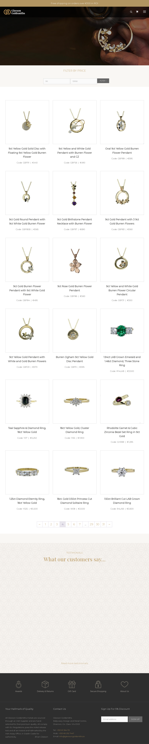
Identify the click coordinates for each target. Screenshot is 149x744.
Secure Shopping (98, 686)
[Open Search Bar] (131, 12)
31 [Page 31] (103, 524)
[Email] (114, 719)
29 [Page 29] (91, 524)
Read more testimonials (74, 663)
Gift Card (72, 686)
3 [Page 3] (57, 524)
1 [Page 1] (45, 524)
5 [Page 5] (68, 524)
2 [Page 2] (51, 524)
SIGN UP (135, 719)
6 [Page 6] (74, 524)
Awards (18, 686)
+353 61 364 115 (63, 730)
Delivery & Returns (45, 686)
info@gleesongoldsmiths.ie (72, 736)
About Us (124, 686)
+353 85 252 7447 (66, 733)
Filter (102, 81)
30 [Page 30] (97, 524)
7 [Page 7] (80, 524)
